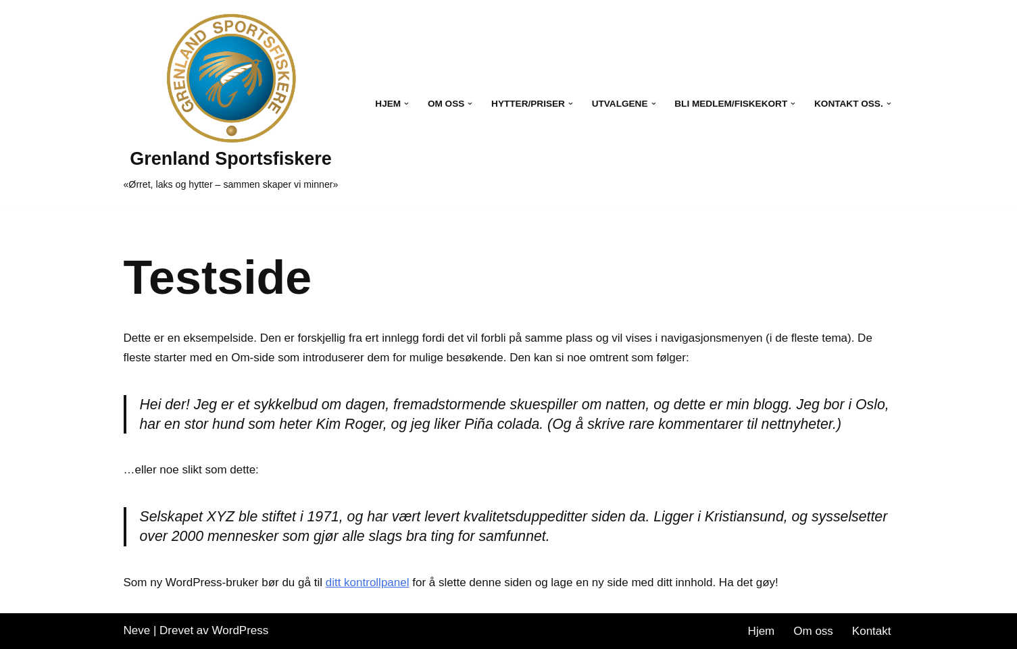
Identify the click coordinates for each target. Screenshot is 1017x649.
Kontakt (871, 631)
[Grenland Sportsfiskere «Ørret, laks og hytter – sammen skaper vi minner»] (231, 103)
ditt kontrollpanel (368, 582)
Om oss (813, 631)
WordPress (240, 630)
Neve (137, 630)
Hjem (761, 631)
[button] (406, 103)
